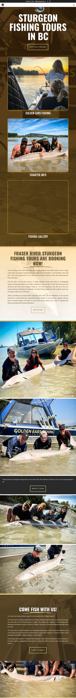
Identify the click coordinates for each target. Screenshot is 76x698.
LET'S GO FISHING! (38, 47)
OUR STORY (38, 310)
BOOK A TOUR (38, 489)
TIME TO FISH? (38, 650)
